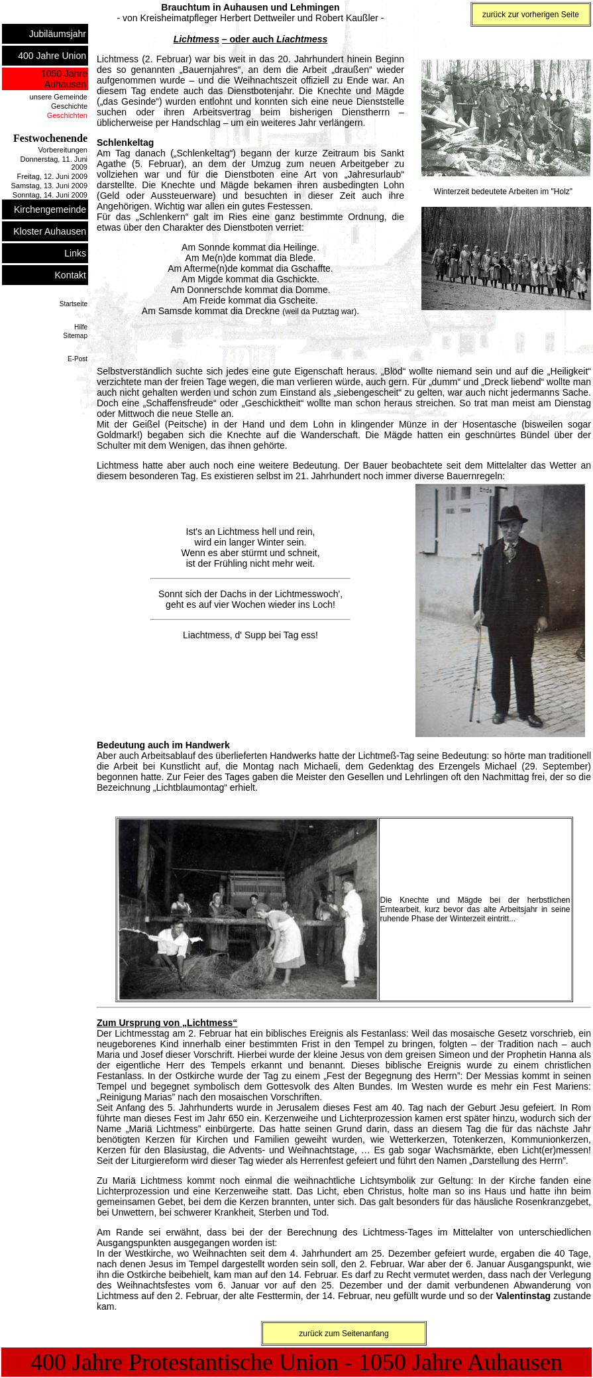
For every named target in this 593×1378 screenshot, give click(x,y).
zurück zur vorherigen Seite (530, 14)
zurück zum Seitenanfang (343, 1333)
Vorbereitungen (62, 150)
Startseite (73, 304)
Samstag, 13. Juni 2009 (49, 186)
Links (75, 253)
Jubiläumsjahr (58, 34)
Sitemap (75, 335)
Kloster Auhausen (50, 231)
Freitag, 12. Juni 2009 (52, 176)
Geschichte (69, 106)
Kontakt (71, 275)
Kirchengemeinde (50, 209)
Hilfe (80, 327)
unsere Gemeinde (58, 97)
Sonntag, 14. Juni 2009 (50, 195)
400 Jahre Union (52, 55)
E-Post (77, 359)
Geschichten (67, 115)
